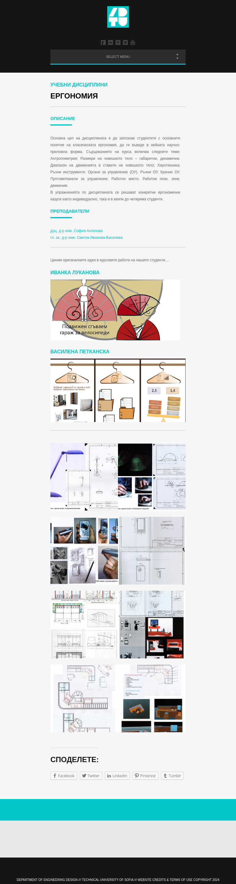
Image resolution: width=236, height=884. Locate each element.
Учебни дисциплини (79, 84)
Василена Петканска (79, 351)
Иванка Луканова (75, 272)
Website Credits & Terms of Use (165, 880)
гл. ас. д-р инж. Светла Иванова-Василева (86, 237)
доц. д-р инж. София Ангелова (76, 231)
